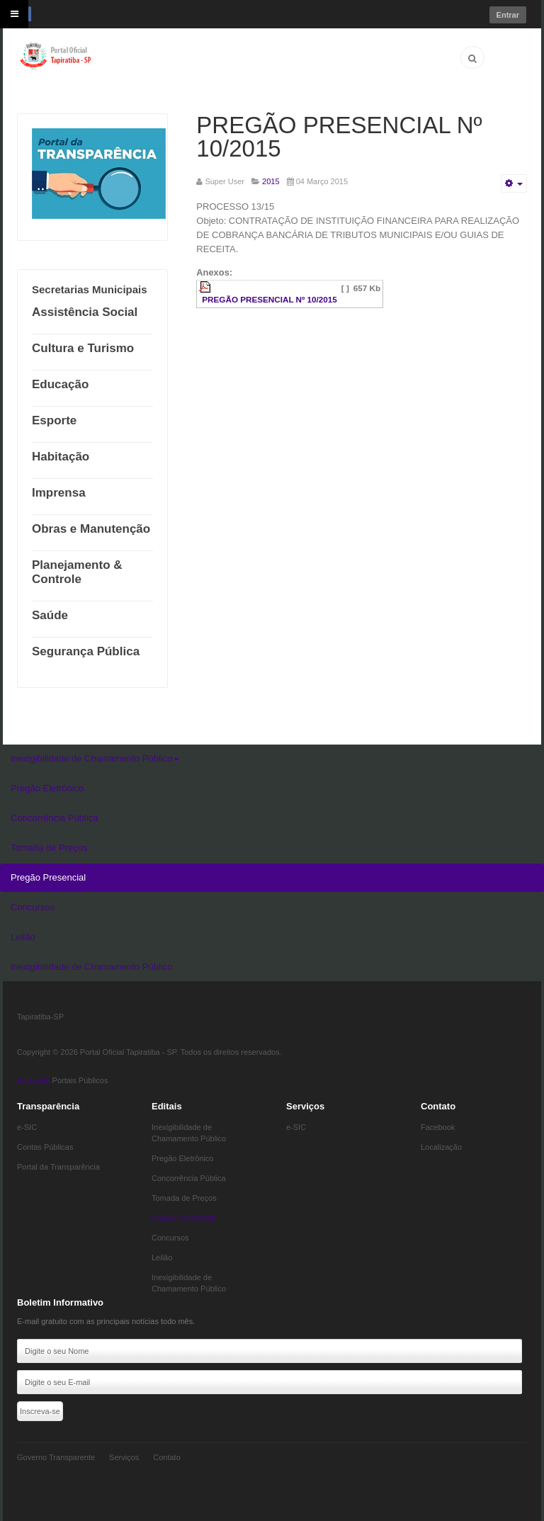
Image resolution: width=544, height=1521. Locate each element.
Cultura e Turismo (83, 348)
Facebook (438, 1127)
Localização (441, 1147)
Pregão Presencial (48, 877)
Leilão (23, 937)
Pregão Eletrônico (47, 788)
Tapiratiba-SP (40, 1016)
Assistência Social (84, 312)
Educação (60, 384)
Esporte (54, 420)
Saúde (50, 615)
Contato (167, 1457)
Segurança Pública (86, 651)
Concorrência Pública (54, 818)
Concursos (33, 907)
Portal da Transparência (58, 1167)
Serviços (124, 1457)
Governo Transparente (56, 1457)
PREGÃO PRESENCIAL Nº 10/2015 (339, 137)
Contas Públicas (45, 1147)
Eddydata (33, 1080)
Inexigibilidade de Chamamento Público (95, 758)
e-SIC (27, 1127)
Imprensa (59, 492)
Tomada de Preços (49, 847)
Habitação (60, 456)
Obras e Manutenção (91, 529)
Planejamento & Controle (77, 572)
